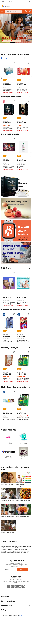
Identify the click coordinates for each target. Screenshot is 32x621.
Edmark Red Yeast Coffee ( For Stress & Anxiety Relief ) (23, 89)
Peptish (21, 615)
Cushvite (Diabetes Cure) (22, 167)
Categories (2, 11)
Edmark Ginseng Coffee (7, 379)
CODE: (4, 164)
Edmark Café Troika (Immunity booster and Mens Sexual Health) (8, 127)
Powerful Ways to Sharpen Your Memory (23, 341)
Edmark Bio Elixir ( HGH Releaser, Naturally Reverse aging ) (7, 89)
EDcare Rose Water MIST (22, 303)
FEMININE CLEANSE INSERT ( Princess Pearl (8, 167)
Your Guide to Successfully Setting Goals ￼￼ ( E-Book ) (8, 341)
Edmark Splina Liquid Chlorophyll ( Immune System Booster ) (23, 379)
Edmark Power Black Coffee (22, 127)
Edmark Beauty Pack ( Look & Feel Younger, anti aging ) (8, 418)
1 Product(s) (9, 443)
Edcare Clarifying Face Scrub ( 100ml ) (9, 303)
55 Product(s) (8, 457)
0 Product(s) (23, 458)
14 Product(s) (23, 443)
